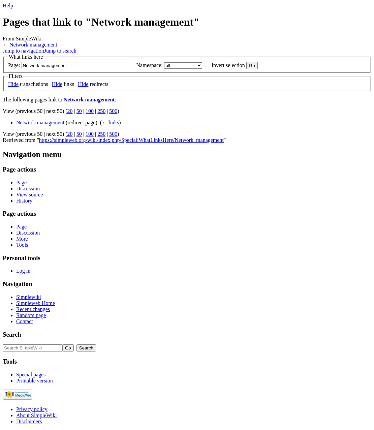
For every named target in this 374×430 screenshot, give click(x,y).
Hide (13, 84)
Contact (24, 321)
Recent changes (33, 309)
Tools (22, 245)
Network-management (40, 122)
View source (29, 194)
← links (110, 122)
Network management (33, 45)
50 (79, 111)
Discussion (28, 188)
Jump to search (60, 51)
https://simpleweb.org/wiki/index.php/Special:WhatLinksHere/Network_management (131, 140)
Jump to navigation (23, 51)
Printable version (34, 380)
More (22, 239)
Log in (23, 271)
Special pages (31, 374)
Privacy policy (32, 409)
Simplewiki (28, 297)
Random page (31, 315)
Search (12, 334)
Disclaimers (29, 421)
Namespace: (149, 65)
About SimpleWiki (36, 415)
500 (113, 111)
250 (101, 111)
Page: (14, 65)
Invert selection (228, 65)
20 (70, 111)
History (24, 201)
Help (8, 5)
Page (21, 182)
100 (90, 111)
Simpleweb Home (35, 303)
